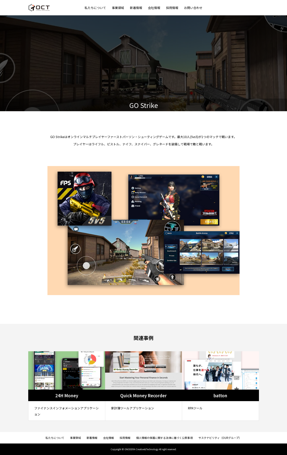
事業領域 (118, 7)
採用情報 (172, 7)
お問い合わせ (193, 7)
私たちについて (95, 7)
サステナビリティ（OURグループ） (219, 438)
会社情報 (154, 7)
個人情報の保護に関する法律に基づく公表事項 (164, 438)
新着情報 (136, 7)
